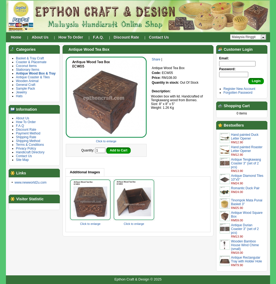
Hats (19, 96)
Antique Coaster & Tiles (33, 77)
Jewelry (21, 92)
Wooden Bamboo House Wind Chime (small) (245, 245)
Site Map (22, 160)
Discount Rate (26, 129)
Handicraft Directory (30, 152)
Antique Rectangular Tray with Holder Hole (246, 259)
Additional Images (85, 172)
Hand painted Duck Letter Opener (244, 136)
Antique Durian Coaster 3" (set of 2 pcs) (245, 229)
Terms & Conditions (30, 145)
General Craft (25, 85)
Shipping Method (28, 141)
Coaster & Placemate (31, 62)
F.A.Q (20, 126)
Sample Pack (25, 88)
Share (156, 59)
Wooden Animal (27, 81)
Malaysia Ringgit (244, 37)
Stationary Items (27, 70)
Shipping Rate (26, 137)
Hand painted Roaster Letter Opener (247, 149)
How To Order (26, 122)
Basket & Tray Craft (30, 58)
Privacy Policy (26, 148)
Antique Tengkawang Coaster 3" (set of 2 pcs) (246, 163)
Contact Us (24, 156)
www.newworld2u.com (31, 182)
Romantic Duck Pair (245, 188)
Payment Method (28, 133)
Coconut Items (26, 66)
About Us (22, 118)
